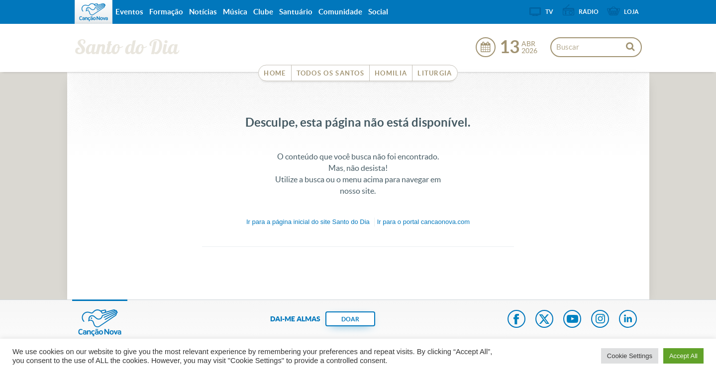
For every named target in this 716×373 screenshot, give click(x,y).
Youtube (572, 320)
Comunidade (340, 11)
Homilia (391, 73)
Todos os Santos (331, 73)
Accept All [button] (683, 356)
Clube (263, 11)
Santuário (295, 11)
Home (275, 73)
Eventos (129, 11)
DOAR (350, 319)
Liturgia (434, 73)
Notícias (203, 11)
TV (549, 11)
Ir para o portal (423, 221)
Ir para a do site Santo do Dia (308, 221)
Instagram (600, 320)
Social (378, 11)
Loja (631, 11)
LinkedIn (628, 320)
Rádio (589, 11)
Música (235, 11)
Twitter (544, 320)
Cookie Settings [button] (629, 356)
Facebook (516, 320)
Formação (166, 11)
